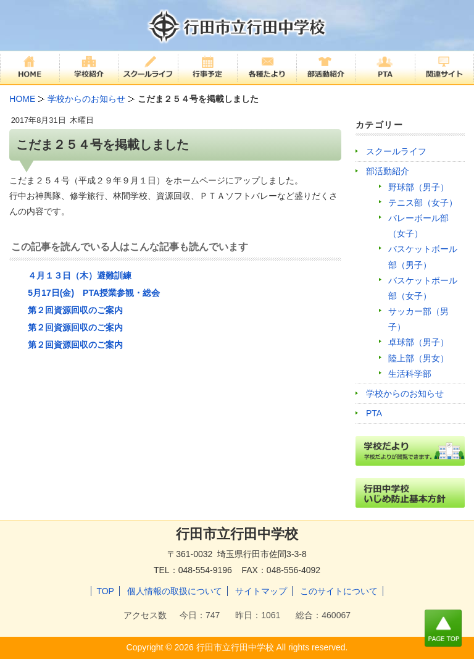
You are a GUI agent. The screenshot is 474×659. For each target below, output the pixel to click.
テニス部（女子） (422, 203)
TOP (105, 591)
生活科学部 (409, 374)
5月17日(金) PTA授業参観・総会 (94, 293)
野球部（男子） (418, 187)
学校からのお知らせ (405, 393)
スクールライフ (396, 151)
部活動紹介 (387, 171)
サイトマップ (261, 591)
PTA (374, 413)
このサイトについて (339, 591)
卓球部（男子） (418, 342)
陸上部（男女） (418, 358)
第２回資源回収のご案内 (75, 310)
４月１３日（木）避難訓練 (79, 275)
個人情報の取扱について (174, 591)
